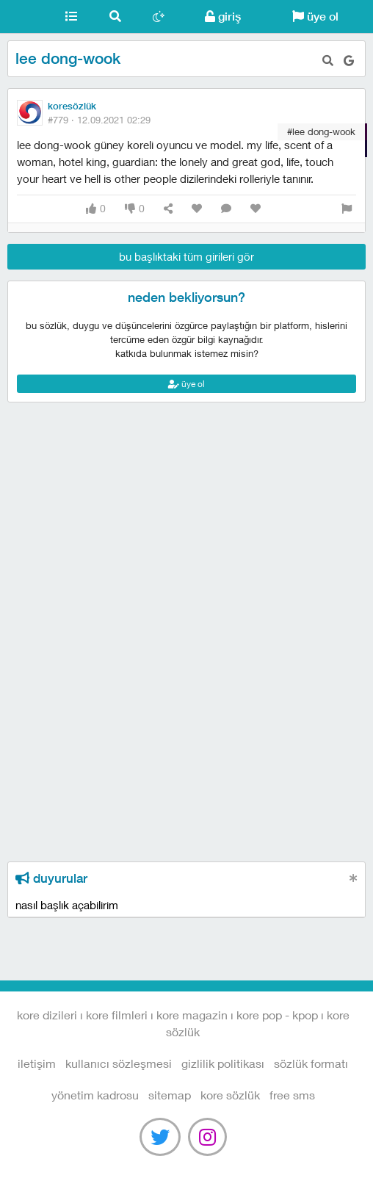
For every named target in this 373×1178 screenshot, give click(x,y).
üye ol (315, 17)
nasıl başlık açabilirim (66, 904)
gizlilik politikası (222, 1063)
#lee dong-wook (321, 131)
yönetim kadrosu (95, 1095)
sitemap (169, 1095)
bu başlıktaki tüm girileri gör (186, 256)
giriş (223, 17)
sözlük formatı (311, 1063)
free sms (292, 1095)
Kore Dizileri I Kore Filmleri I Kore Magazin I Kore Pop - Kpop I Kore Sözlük (24, 17)
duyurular (51, 878)
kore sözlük (230, 1095)
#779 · (99, 120)
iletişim (37, 1063)
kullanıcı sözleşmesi (118, 1063)
